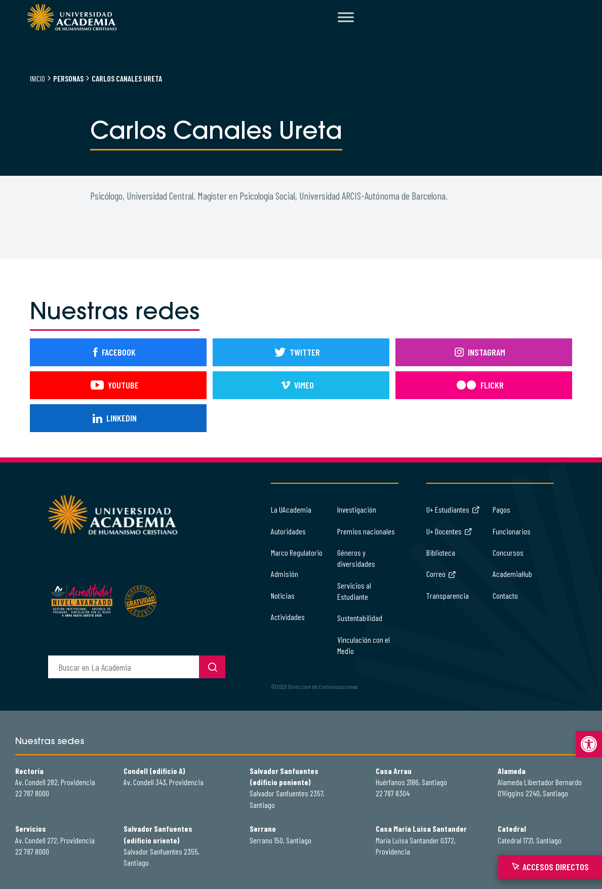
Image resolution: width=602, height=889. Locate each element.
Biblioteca (440, 552)
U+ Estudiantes (453, 509)
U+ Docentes (449, 531)
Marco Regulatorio (297, 552)
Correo (441, 573)
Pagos (501, 509)
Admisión (284, 573)
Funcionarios (512, 531)
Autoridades (288, 531)
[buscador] (123, 666)
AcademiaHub (512, 573)
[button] (589, 744)
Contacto (505, 595)
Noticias (283, 595)
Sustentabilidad (359, 618)
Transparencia (447, 595)
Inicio (37, 78)
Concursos (508, 552)
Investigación (356, 509)
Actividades (288, 617)
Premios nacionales (366, 531)
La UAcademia (291, 509)
